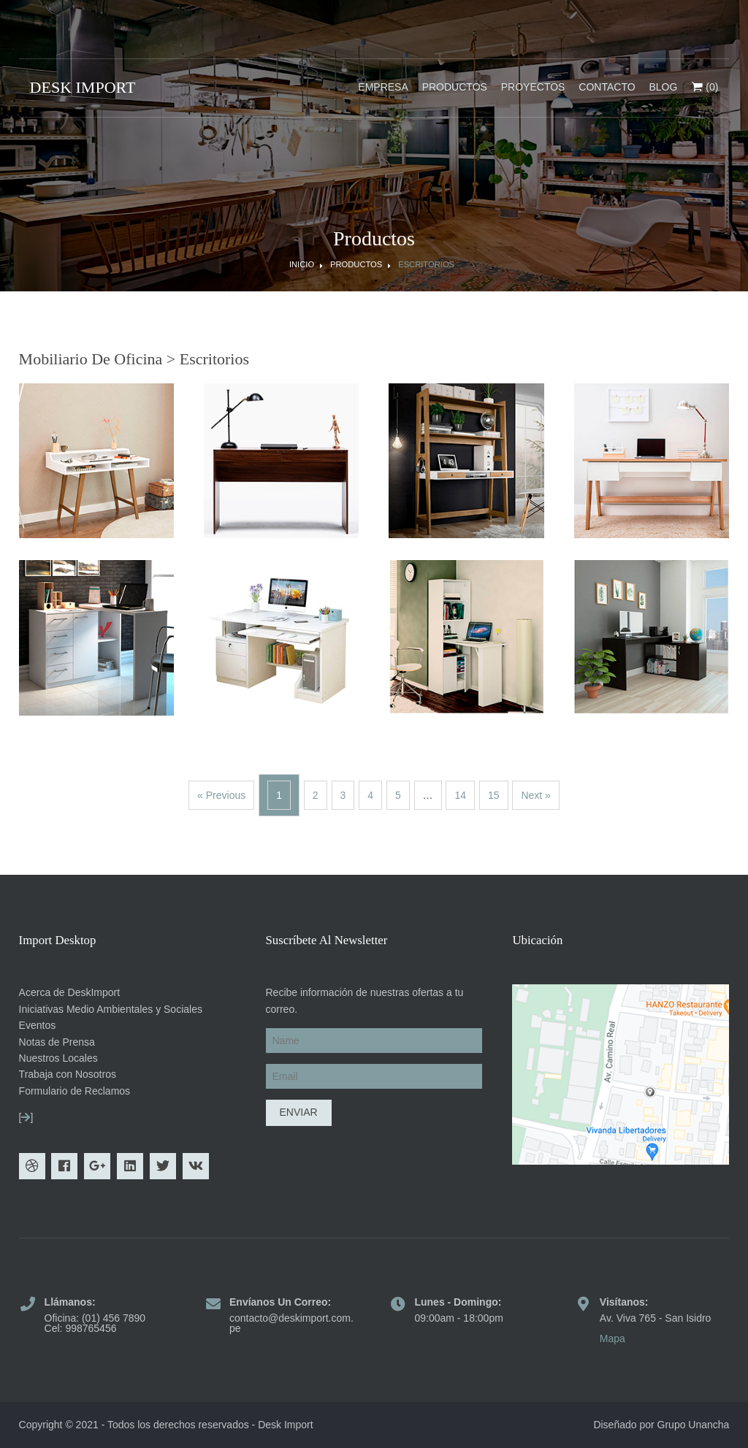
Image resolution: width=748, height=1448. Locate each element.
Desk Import (285, 1424)
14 (460, 795)
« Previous (221, 795)
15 (494, 795)
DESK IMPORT (83, 87)
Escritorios (426, 265)
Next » (535, 795)
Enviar (299, 1112)
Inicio (301, 265)
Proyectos (533, 87)
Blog (663, 87)
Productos (454, 87)
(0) (704, 88)
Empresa (383, 87)
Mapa (612, 1338)
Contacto (607, 87)
